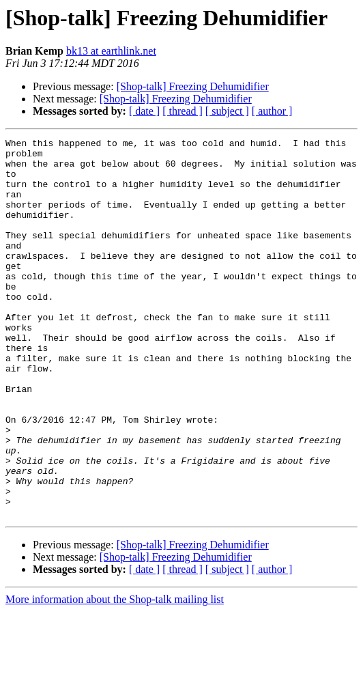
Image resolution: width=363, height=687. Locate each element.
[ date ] (144, 111)
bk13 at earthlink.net (111, 51)
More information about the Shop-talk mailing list (114, 675)
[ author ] (272, 111)
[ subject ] (227, 111)
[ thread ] (182, 111)
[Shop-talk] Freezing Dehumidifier (193, 86)
